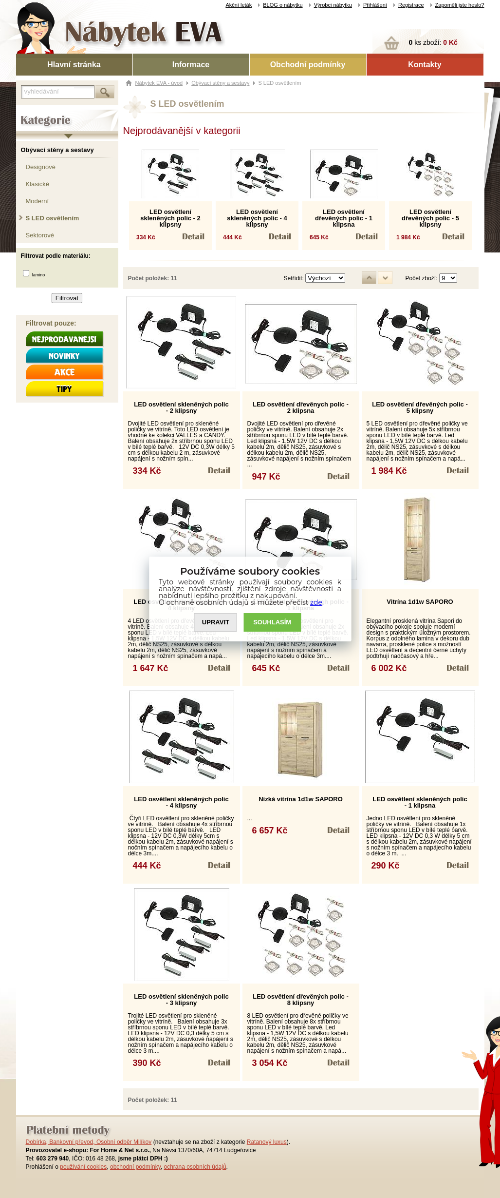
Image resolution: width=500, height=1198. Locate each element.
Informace (190, 64)
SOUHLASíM (272, 622)
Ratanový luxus (267, 1142)
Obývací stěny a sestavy (57, 150)
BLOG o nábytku (282, 5)
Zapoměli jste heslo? (459, 5)
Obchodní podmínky (308, 64)
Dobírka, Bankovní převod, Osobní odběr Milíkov (89, 1142)
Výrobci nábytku (333, 5)
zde (316, 602)
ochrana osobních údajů (195, 1166)
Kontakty (424, 64)
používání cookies (83, 1166)
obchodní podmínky (135, 1166)
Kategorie (29, 112)
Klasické (37, 184)
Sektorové (40, 235)
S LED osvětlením (52, 218)
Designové (41, 167)
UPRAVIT (215, 622)
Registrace (411, 5)
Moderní (37, 201)
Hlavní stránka (73, 64)
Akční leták (238, 5)
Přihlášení (375, 5)
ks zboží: (433, 42)
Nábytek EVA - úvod (159, 83)
